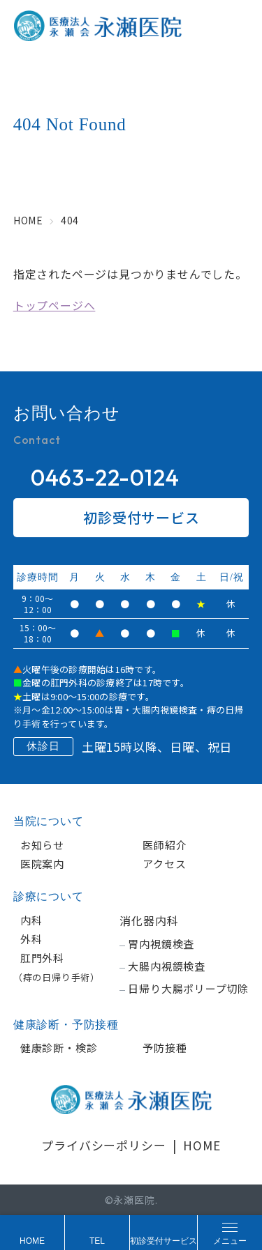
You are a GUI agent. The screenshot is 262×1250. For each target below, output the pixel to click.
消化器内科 (148, 920)
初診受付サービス (130, 517)
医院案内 (42, 863)
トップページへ (54, 305)
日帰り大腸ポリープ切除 (188, 988)
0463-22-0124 (105, 477)
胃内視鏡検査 (161, 943)
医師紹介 (165, 845)
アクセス (164, 863)
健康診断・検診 (59, 1047)
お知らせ (42, 845)
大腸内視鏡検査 (166, 966)
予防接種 (165, 1047)
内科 (31, 920)
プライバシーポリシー (103, 1145)
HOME (201, 1145)
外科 (31, 939)
